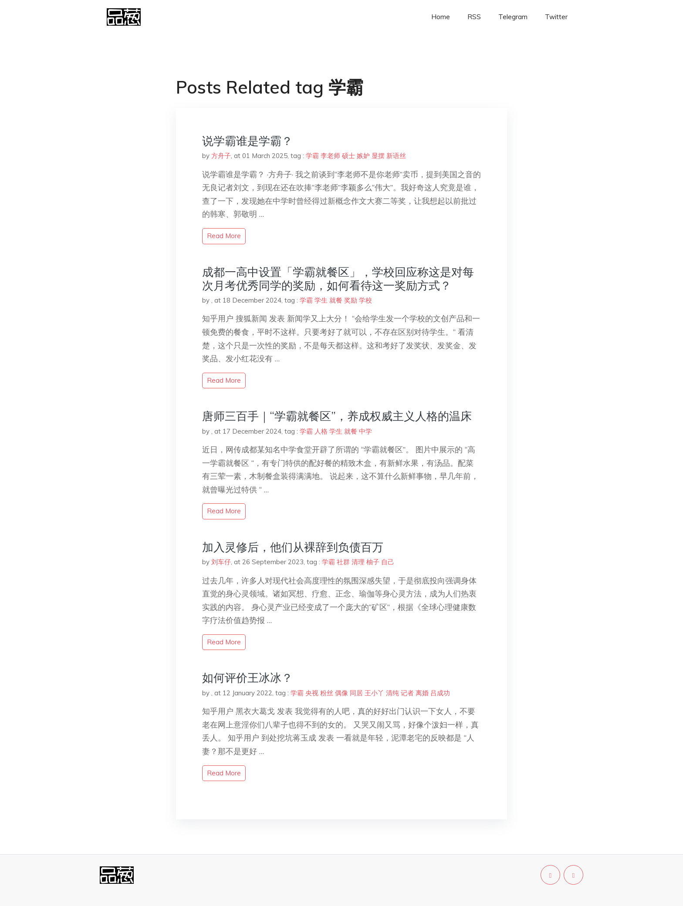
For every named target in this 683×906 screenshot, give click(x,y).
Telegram (512, 17)
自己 (387, 562)
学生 (321, 300)
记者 (407, 693)
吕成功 (440, 693)
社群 (343, 562)
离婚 (422, 693)
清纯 (392, 693)
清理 (358, 562)
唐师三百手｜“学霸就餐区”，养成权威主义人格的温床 (337, 416)
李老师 (330, 156)
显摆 (378, 156)
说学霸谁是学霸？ (247, 141)
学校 (365, 300)
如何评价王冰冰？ (247, 677)
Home (440, 17)
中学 (365, 431)
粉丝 (326, 693)
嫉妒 (363, 156)
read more (224, 236)
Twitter (556, 17)
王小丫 (374, 693)
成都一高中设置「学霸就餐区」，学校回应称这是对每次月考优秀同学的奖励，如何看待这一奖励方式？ (338, 279)
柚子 (372, 562)
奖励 (350, 300)
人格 (321, 431)
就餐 (335, 300)
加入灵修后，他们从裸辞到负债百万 (292, 547)
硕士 (348, 156)
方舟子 (221, 156)
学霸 (312, 156)
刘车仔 (221, 562)
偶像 (341, 693)
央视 (311, 693)
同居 (356, 693)
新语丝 (396, 156)
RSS (474, 17)
